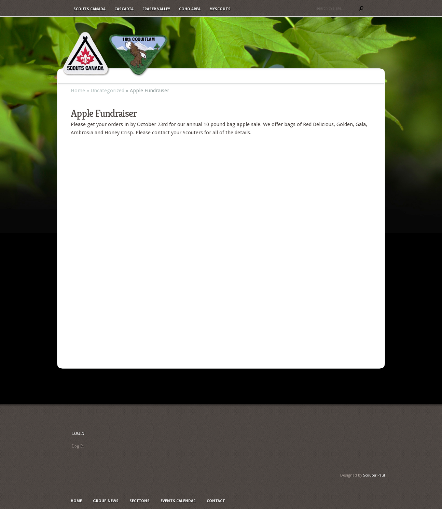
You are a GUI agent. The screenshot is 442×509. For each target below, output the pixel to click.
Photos (313, 76)
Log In (78, 446)
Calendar (284, 76)
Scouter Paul (374, 475)
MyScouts (220, 9)
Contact (343, 76)
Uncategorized (107, 90)
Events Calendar (178, 501)
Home (187, 76)
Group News (217, 76)
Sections (252, 76)
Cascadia (124, 9)
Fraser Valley (156, 9)
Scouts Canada (89, 9)
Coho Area (190, 9)
